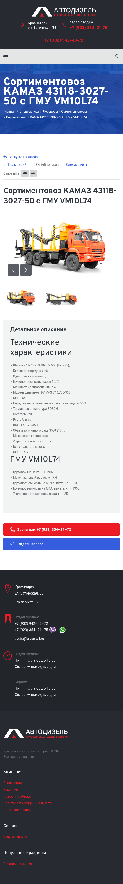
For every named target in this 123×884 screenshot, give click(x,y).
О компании (12, 783)
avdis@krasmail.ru (29, 639)
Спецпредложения (17, 863)
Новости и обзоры (17, 796)
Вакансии (10, 789)
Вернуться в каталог (21, 157)
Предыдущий (16, 164)
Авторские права (16, 810)
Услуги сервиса (15, 837)
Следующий (75, 164)
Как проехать (24, 602)
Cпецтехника (29, 111)
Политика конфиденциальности (28, 803)
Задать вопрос (27, 544)
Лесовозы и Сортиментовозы (65, 111)
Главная (9, 111)
